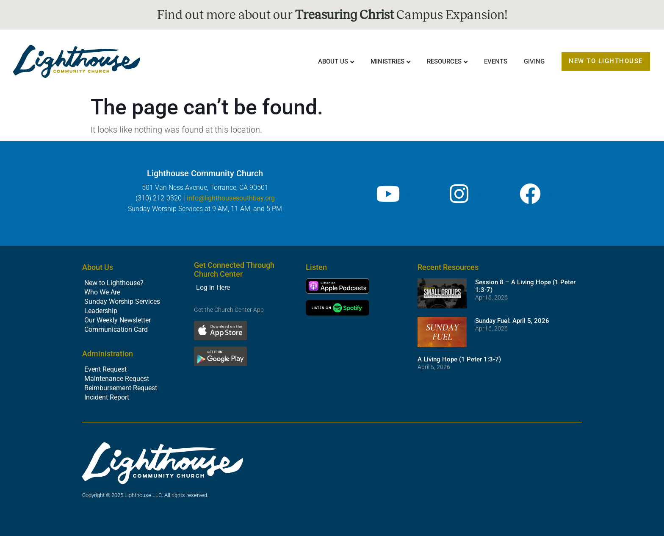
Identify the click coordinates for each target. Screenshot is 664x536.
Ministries (387, 61)
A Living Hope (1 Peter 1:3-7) (459, 359)
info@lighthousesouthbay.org (231, 198)
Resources (444, 61)
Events (495, 61)
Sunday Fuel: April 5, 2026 (512, 321)
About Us (333, 61)
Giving (534, 61)
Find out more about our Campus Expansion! (332, 15)
